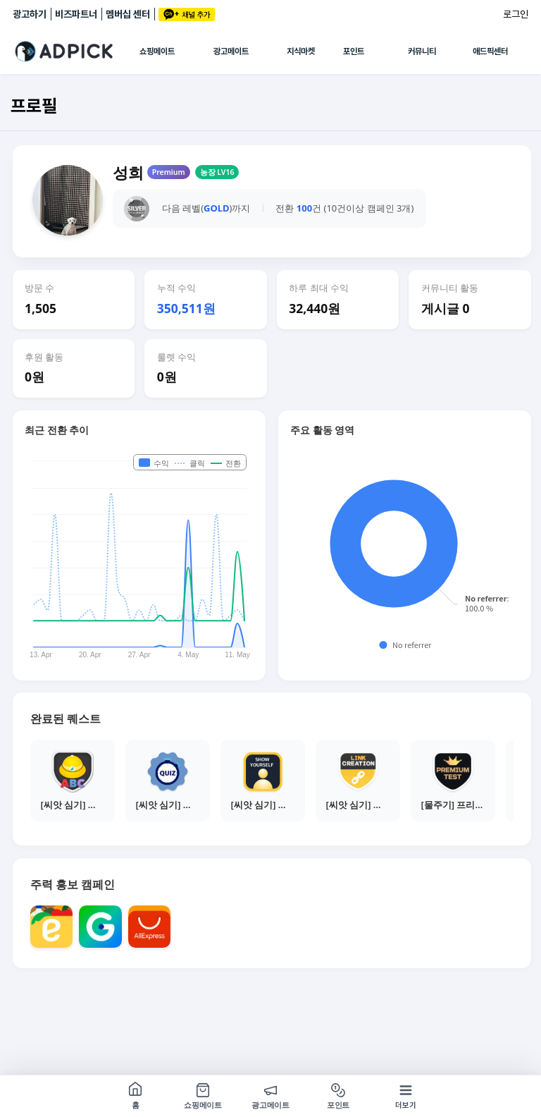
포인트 (353, 51)
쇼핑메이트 (157, 51)
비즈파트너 (76, 14)
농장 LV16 (217, 172)
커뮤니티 (422, 51)
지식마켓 (301, 51)
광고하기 (29, 14)
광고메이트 (231, 51)
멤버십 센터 (128, 14)
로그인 (515, 14)
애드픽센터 (490, 51)
